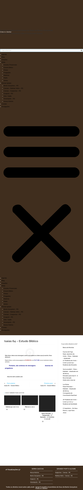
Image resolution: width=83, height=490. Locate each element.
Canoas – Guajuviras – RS (12, 91)
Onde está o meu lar (69, 380)
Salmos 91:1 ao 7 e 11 (12, 407)
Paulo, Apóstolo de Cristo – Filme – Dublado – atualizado (70, 356)
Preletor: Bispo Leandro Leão (15, 376)
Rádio (5, 78)
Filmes (6, 70)
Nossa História (8, 101)
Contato (4, 104)
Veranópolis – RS (9, 99)
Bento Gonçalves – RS (11, 85)
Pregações (7, 72)
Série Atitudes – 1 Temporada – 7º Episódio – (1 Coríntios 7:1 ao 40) (47, 416)
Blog (3, 57)
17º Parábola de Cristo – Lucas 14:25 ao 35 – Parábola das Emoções (70, 363)
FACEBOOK (28, 360)
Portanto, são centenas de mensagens (20, 365)
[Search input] (41, 50)
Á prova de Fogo (68, 352)
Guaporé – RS (8, 93)
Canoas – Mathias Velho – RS (13, 88)
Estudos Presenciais (10, 65)
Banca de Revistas (68, 347)
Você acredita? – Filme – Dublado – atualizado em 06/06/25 (70, 371)
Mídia (3, 62)
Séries (6, 80)
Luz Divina (66, 384)
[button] (41, 192)
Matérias (6, 75)
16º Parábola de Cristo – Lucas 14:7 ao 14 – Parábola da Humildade (70, 402)
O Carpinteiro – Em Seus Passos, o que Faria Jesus (70, 410)
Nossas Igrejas (6, 83)
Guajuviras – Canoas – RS (62, 472)
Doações (4, 59)
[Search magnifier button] (81, 50)
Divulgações (6, 106)
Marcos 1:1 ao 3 (30, 407)
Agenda (4, 54)
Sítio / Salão (8, 96)
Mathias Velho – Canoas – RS (63, 475)
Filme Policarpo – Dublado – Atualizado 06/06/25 (69, 389)
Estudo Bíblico (8, 67)
